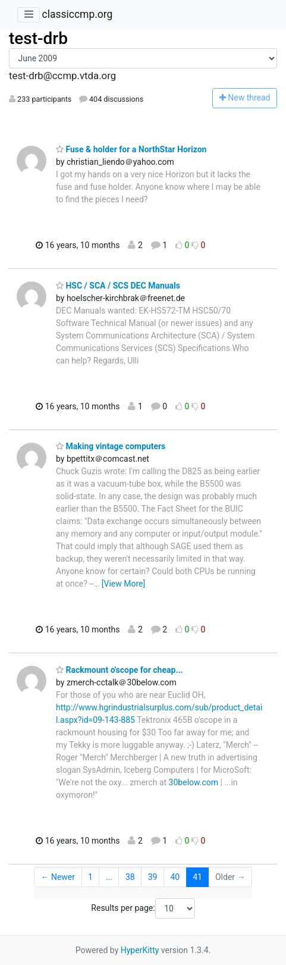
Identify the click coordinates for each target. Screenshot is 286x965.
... (109, 877)
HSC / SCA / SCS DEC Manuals (118, 285)
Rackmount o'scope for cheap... (119, 670)
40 (175, 877)
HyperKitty (140, 950)
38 (130, 877)
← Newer (57, 877)
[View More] (123, 583)
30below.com (193, 782)
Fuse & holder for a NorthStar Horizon (131, 149)
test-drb (38, 38)
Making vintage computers (110, 446)
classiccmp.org (77, 14)
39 (153, 877)
